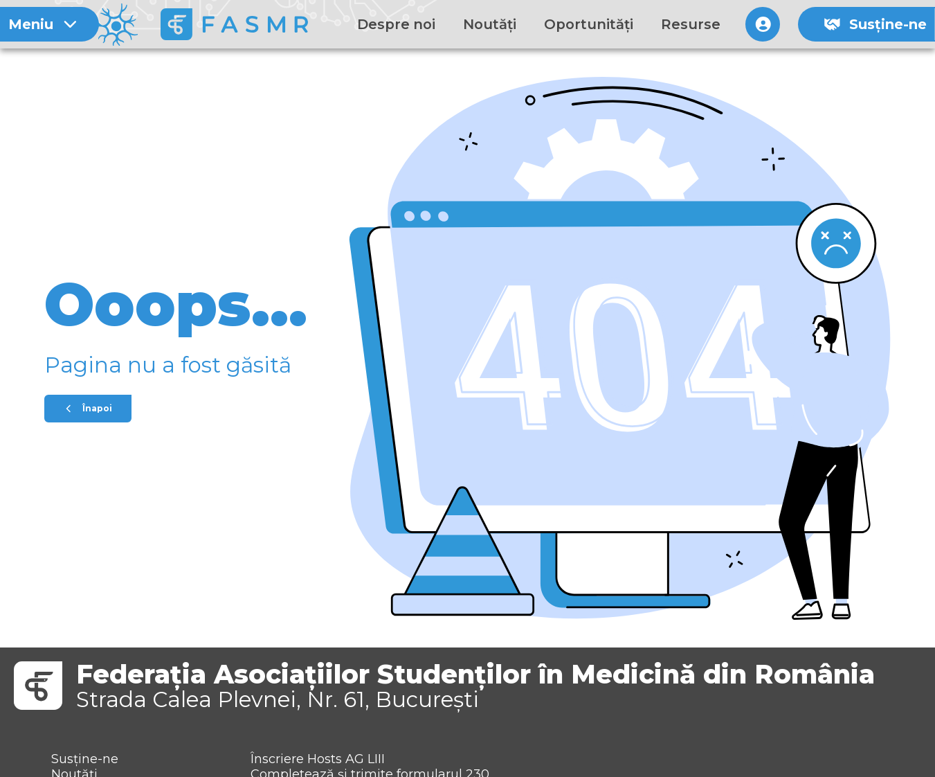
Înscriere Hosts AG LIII (318, 759)
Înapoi (88, 408)
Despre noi (396, 24)
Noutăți (489, 24)
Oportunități (588, 24)
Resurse (690, 24)
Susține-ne (875, 24)
